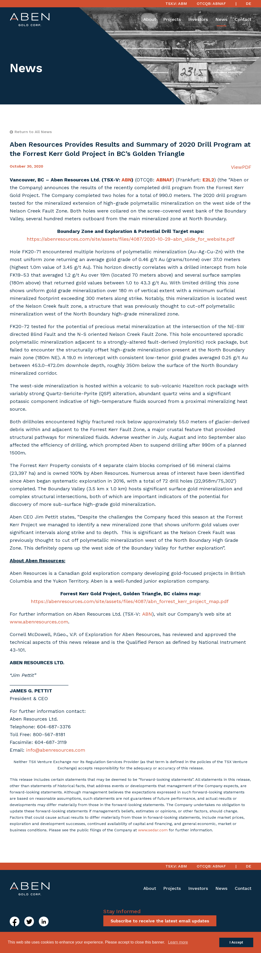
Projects (172, 19)
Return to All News (31, 131)
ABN (147, 614)
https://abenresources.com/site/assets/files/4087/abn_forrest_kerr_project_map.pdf (129, 601)
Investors (198, 19)
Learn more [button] (178, 942)
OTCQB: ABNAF (211, 3)
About (149, 19)
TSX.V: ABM (176, 3)
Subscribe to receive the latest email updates (160, 920)
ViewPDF (241, 167)
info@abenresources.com (55, 750)
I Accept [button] (236, 942)
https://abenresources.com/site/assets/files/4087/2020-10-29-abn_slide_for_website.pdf (131, 239)
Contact (243, 19)
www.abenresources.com (39, 622)
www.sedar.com (153, 830)
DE (248, 3)
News (221, 19)
